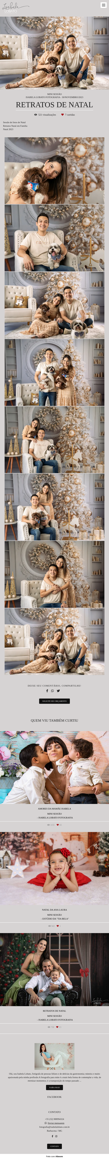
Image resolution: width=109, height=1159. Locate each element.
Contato (54, 1146)
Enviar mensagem (56, 1123)
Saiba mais (54, 1087)
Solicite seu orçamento (54, 701)
